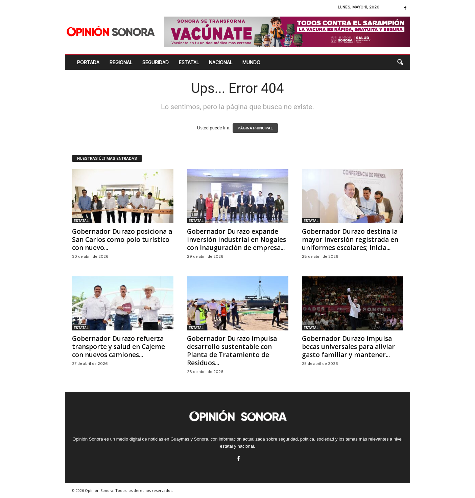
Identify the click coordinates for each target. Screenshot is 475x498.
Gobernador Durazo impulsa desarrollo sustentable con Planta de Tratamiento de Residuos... (232, 350)
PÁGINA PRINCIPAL (255, 128)
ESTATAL (189, 62)
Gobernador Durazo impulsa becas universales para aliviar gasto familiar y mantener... (348, 346)
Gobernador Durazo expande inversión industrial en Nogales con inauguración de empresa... (236, 239)
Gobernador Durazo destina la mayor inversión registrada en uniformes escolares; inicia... (350, 239)
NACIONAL (220, 62)
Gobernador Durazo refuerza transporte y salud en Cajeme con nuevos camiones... (118, 346)
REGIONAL (121, 62)
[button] (400, 62)
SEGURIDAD (155, 62)
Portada (88, 62)
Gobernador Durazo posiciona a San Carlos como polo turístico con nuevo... (122, 239)
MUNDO (251, 62)
